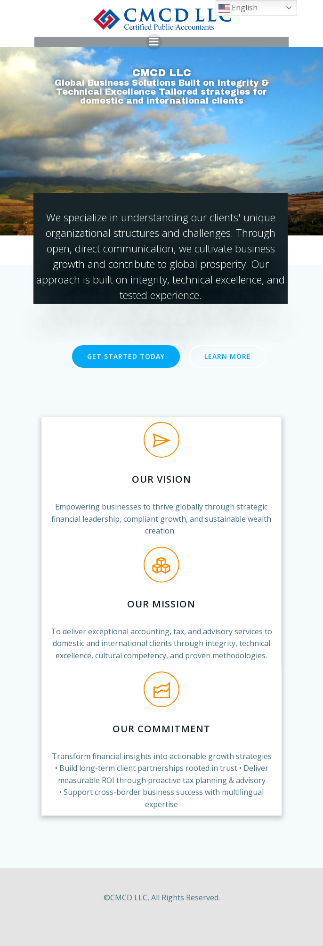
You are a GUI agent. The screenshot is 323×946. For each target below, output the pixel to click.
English (238, 8)
